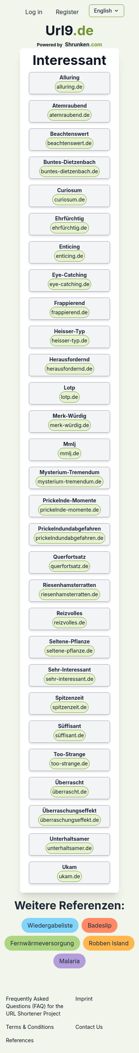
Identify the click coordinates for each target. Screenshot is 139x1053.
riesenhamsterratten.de (69, 594)
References (20, 1040)
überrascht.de (69, 791)
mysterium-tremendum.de (69, 481)
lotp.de (69, 397)
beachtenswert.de (69, 143)
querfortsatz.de (70, 566)
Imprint (84, 998)
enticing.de (69, 256)
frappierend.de (70, 312)
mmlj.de (69, 453)
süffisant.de (69, 735)
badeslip (99, 925)
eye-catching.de (70, 284)
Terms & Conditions (30, 1027)
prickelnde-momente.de (69, 509)
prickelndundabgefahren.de (69, 538)
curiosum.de (69, 199)
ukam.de (69, 876)
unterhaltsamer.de (69, 848)
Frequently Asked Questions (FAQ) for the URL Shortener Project (34, 1006)
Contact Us (89, 1027)
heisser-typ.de (69, 340)
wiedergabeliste (50, 925)
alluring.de (69, 86)
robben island (109, 943)
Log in (33, 12)
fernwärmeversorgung (42, 943)
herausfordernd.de (69, 368)
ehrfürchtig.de (69, 227)
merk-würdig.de (69, 425)
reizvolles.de (69, 622)
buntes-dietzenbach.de (69, 171)
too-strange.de (69, 763)
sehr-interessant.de (69, 679)
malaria (69, 961)
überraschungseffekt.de (69, 820)
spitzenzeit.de (69, 707)
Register (67, 12)
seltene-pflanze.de (69, 650)
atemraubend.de (69, 115)
